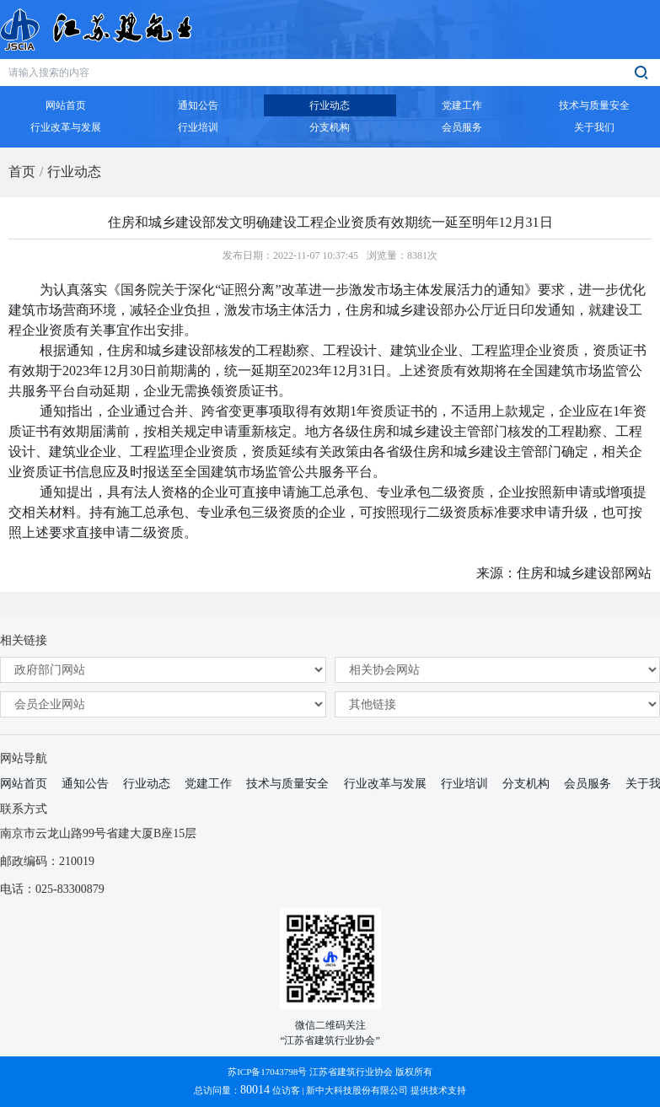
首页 (21, 171)
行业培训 (464, 783)
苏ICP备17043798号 (267, 1072)
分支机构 (526, 783)
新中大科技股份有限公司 (357, 1090)
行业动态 (74, 171)
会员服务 (587, 783)
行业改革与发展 (385, 783)
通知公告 (85, 783)
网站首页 (23, 783)
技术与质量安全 (287, 783)
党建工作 (208, 783)
